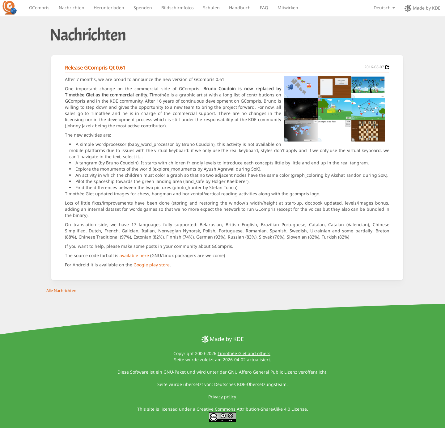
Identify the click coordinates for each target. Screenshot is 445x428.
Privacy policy (222, 397)
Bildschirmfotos (177, 8)
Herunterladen (109, 8)
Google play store (152, 265)
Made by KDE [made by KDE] (422, 8)
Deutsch (384, 8)
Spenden (143, 8)
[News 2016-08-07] (387, 67)
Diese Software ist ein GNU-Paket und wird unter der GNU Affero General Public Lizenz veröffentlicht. (222, 372)
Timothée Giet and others (244, 353)
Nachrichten (71, 8)
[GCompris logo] (13, 7)
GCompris (39, 8)
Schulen (211, 8)
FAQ (264, 8)
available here (134, 255)
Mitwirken (288, 8)
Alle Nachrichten (61, 290)
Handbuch (240, 8)
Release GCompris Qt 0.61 (95, 67)
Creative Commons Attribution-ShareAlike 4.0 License (252, 409)
